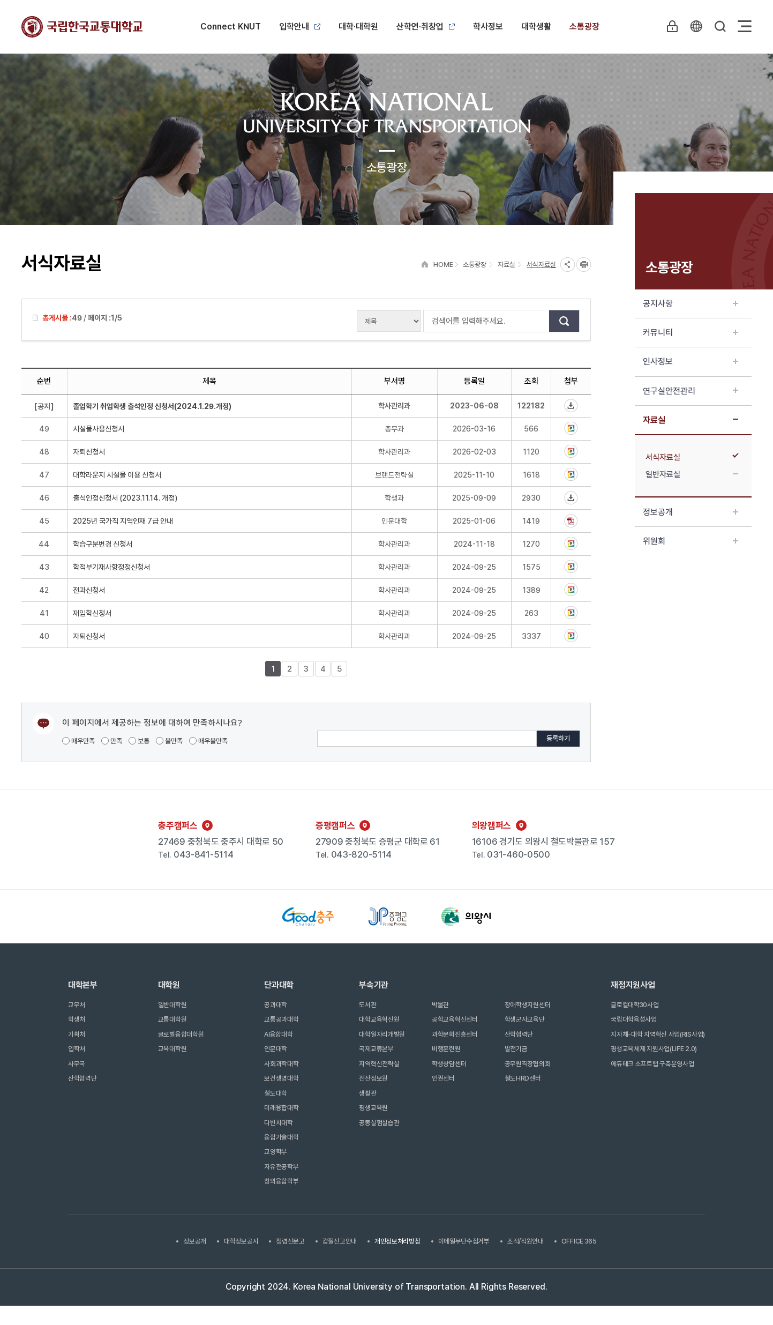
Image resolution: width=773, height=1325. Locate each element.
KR (695, 26)
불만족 (169, 741)
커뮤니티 (690, 332)
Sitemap (745, 26)
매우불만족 (208, 741)
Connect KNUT (230, 26)
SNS (567, 264)
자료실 (690, 420)
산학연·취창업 (425, 26)
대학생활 (536, 26)
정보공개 (690, 512)
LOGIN (671, 26)
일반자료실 (692, 474)
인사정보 (690, 361)
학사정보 (488, 26)
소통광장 (584, 26)
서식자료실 (692, 457)
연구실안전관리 (690, 391)
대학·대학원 (358, 26)
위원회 (690, 541)
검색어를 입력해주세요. (429, 321)
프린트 (583, 264)
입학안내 (299, 26)
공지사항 (690, 304)
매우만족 (78, 741)
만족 (111, 741)
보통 (139, 741)
